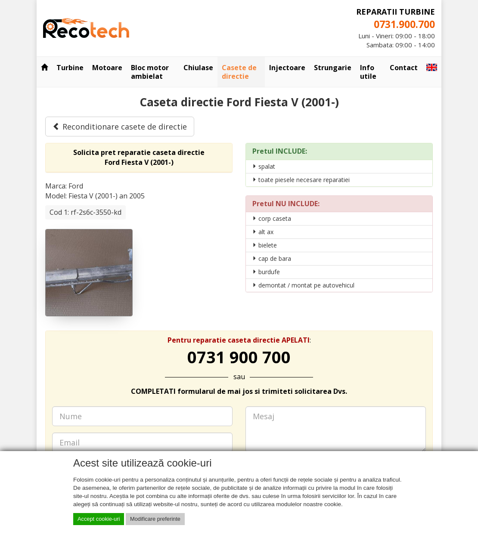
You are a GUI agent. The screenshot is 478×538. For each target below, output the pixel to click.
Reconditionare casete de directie (120, 126)
